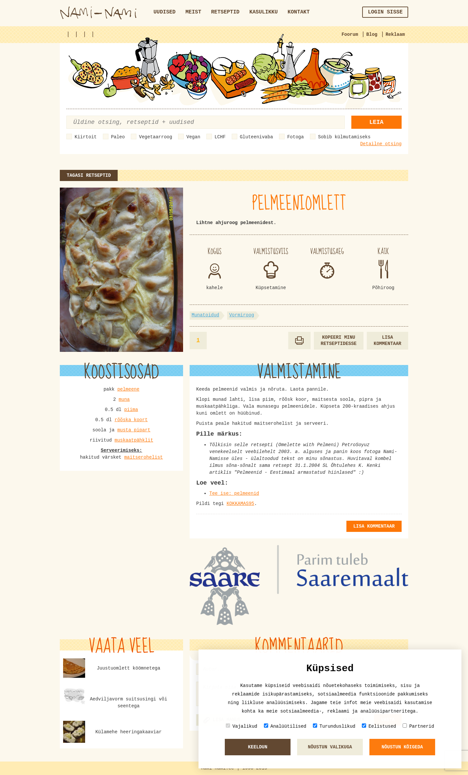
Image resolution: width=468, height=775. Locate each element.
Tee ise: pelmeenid (234, 493)
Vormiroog (241, 315)
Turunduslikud (334, 726)
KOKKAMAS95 (240, 503)
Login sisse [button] (385, 12)
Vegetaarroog (155, 137)
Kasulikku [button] (263, 12)
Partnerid (418, 726)
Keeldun (258, 747)
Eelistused (379, 726)
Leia (376, 122)
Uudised (164, 12)
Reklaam (395, 34)
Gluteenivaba (256, 137)
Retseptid (225, 12)
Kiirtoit (86, 137)
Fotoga (295, 137)
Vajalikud (241, 726)
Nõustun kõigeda (402, 747)
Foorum (349, 34)
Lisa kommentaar (387, 340)
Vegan (193, 137)
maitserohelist (143, 457)
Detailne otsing (381, 144)
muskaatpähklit (134, 440)
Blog (372, 34)
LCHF (220, 137)
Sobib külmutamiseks (344, 137)
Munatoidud (205, 315)
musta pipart (134, 430)
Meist (193, 12)
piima (131, 409)
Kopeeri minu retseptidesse (339, 340)
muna (124, 399)
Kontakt (299, 12)
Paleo (118, 137)
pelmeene (128, 389)
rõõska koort (131, 419)
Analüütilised (285, 726)
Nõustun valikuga (330, 747)
